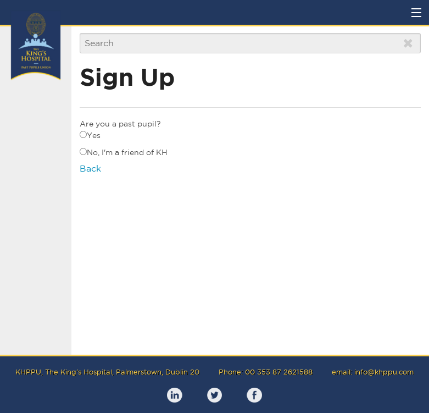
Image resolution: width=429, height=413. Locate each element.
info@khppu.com (384, 372)
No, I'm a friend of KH (124, 152)
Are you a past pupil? (120, 123)
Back (90, 168)
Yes (90, 135)
